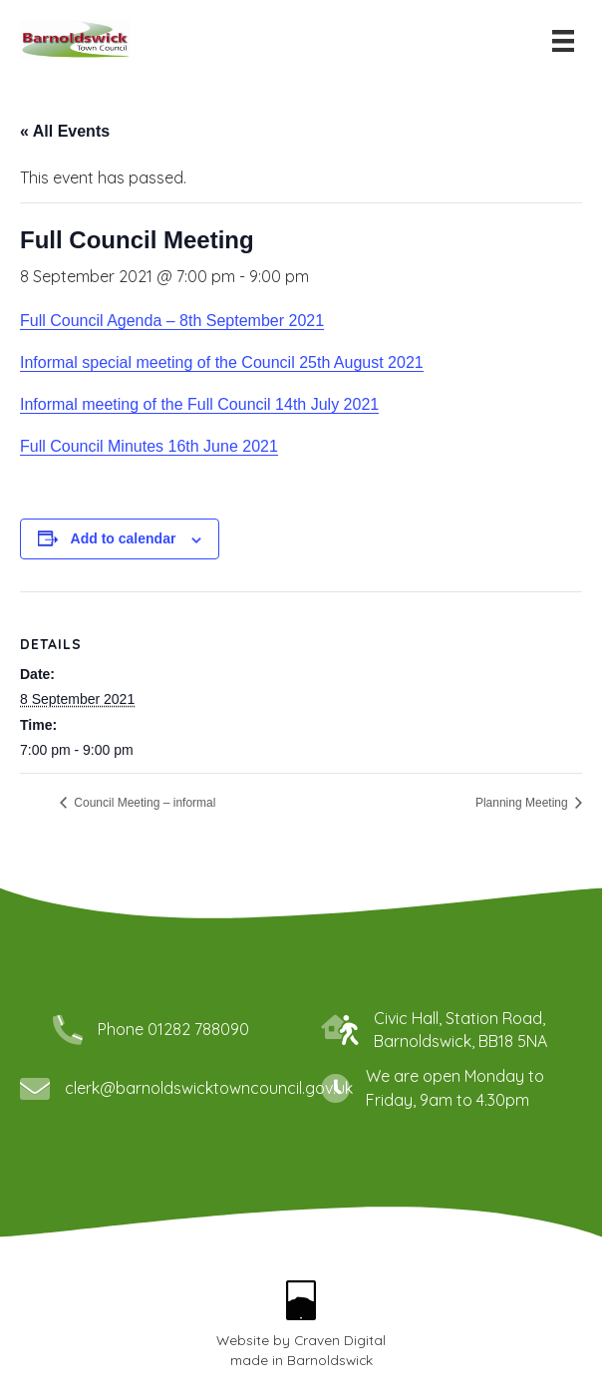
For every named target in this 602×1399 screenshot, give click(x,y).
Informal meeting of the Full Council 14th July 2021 (199, 404)
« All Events (65, 131)
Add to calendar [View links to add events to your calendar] (123, 538)
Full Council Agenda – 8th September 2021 (172, 320)
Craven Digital (340, 1339)
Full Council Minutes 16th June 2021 (149, 446)
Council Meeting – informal (143, 803)
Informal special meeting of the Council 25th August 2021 (222, 362)
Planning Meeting (523, 803)
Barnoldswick (330, 1359)
